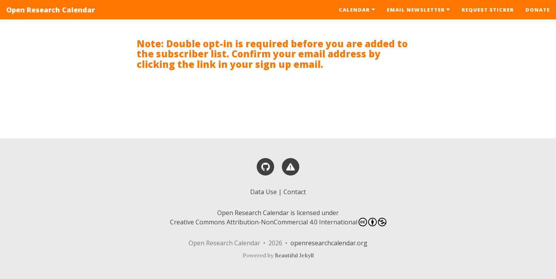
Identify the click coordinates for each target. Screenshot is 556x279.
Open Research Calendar (50, 9)
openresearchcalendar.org (328, 243)
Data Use (263, 192)
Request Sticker (488, 9)
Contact (294, 192)
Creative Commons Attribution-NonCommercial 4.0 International (278, 222)
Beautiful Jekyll (294, 255)
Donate (537, 9)
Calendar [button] (354, 9)
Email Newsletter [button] (416, 9)
